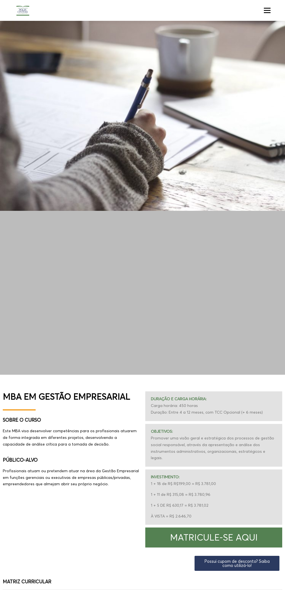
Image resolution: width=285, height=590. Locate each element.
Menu (267, 10)
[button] (213, 538)
